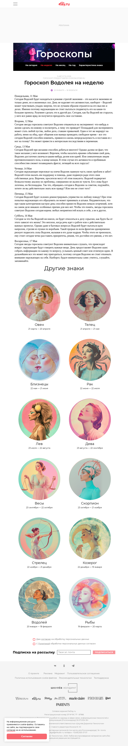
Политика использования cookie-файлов (36, 678)
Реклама (48, 673)
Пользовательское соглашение (83, 673)
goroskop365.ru (77, 78)
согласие (46, 639)
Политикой (44, 643)
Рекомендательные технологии (75, 678)
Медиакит (60, 673)
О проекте (33, 673)
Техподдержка (101, 678)
